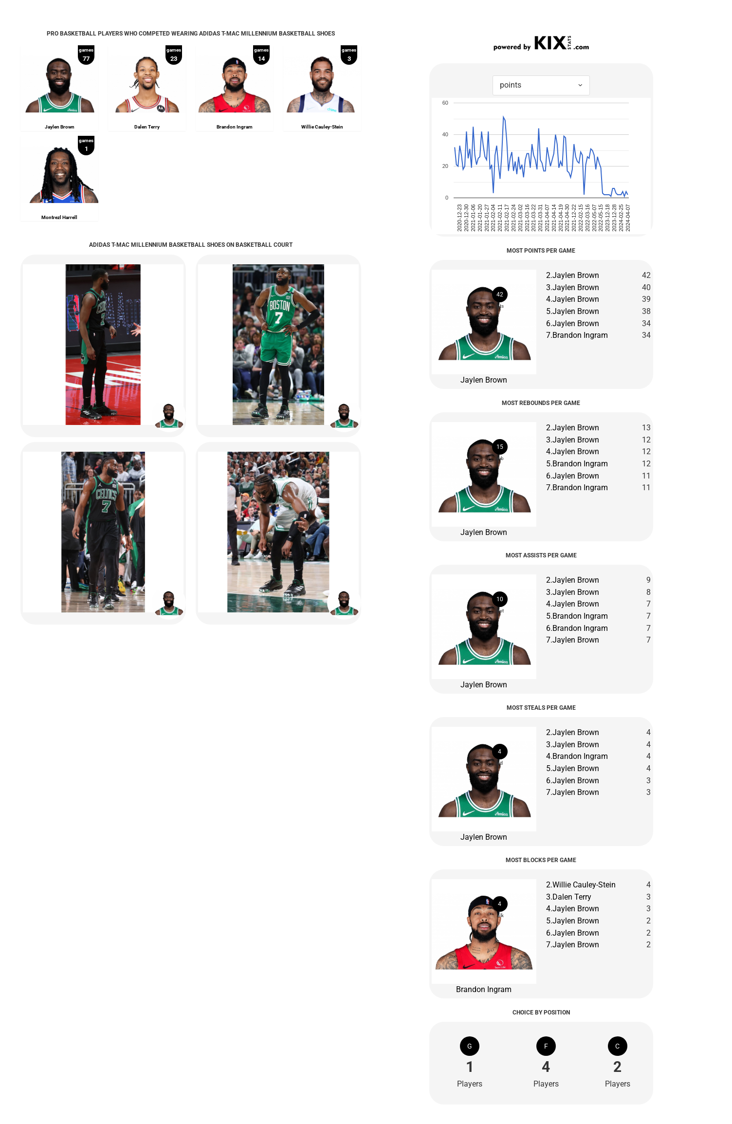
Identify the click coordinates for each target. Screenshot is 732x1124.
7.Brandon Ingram (577, 335)
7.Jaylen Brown (572, 640)
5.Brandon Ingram (577, 463)
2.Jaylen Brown (572, 275)
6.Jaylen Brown (572, 323)
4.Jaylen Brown (572, 299)
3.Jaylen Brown (572, 287)
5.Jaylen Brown (572, 311)
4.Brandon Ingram (577, 756)
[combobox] (541, 85)
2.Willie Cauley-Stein (581, 884)
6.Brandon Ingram (577, 628)
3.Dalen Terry (568, 897)
